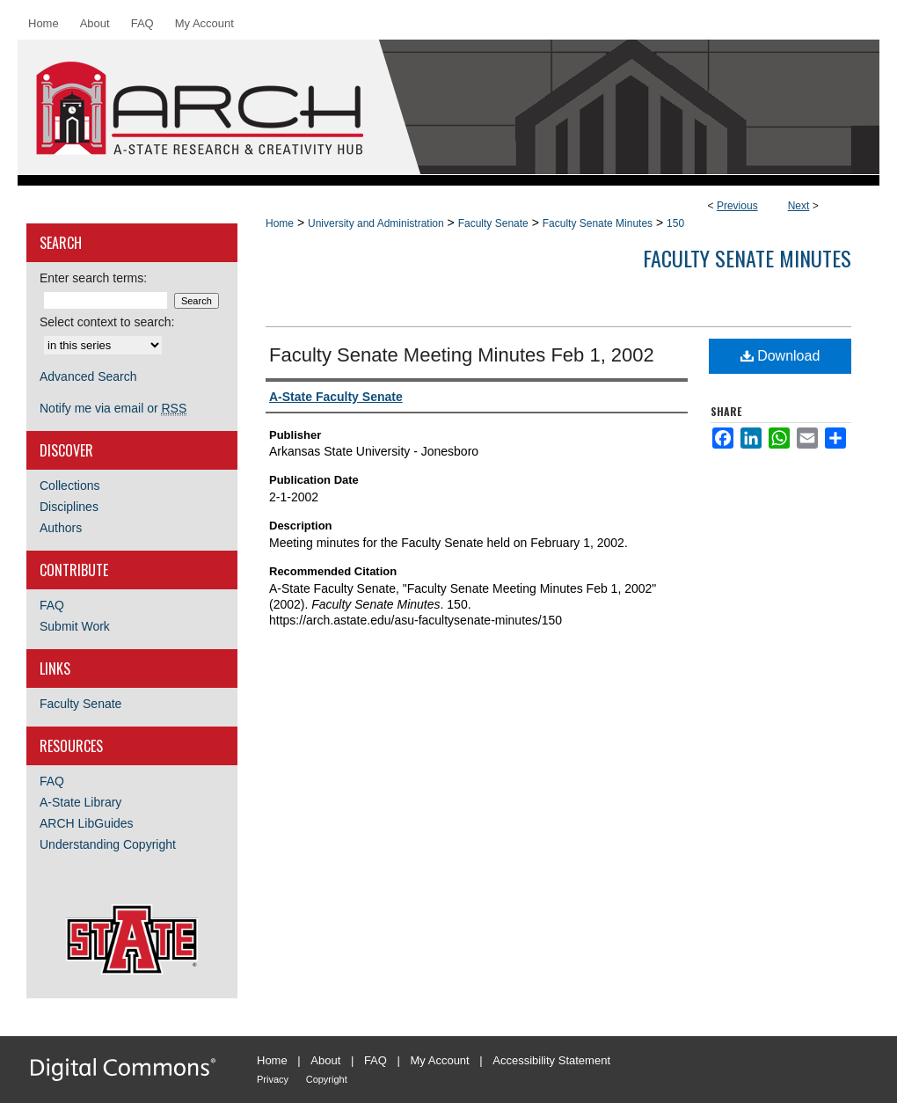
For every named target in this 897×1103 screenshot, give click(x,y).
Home (280, 223)
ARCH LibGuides (87, 823)
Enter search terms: (93, 278)
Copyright (326, 1079)
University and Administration (376, 223)
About (325, 1060)
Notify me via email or (113, 408)
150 (675, 223)
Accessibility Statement (551, 1060)
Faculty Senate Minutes (598, 223)
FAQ (52, 605)
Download (780, 355)
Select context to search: (107, 322)
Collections (69, 485)
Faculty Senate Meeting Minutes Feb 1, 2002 (461, 355)
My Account (440, 1060)
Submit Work (75, 626)
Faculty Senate (493, 223)
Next (799, 206)
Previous (737, 206)
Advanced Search (88, 376)
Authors (61, 528)
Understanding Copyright (108, 844)
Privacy (272, 1079)
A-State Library (80, 802)
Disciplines (69, 507)
